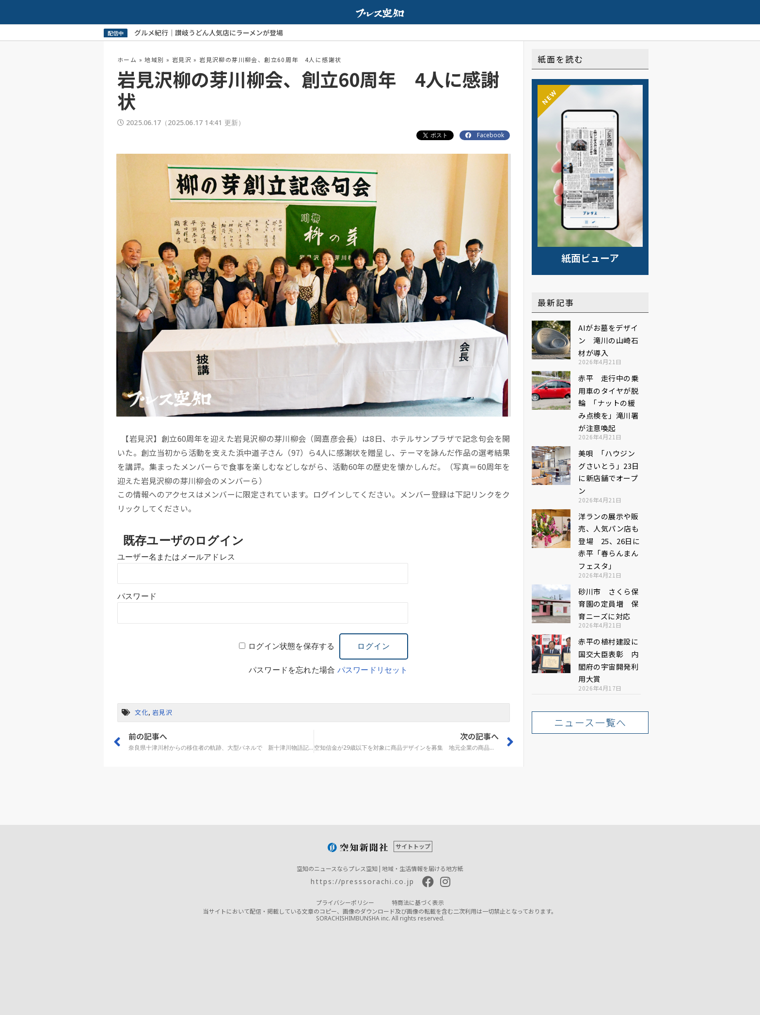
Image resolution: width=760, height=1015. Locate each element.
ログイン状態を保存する (291, 646)
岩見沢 (181, 59)
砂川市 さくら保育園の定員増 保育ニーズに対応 (608, 603)
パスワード (137, 596)
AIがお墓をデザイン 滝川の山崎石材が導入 (608, 339)
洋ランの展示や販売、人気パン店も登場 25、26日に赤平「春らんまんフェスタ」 (609, 541)
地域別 (154, 59)
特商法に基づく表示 (418, 902)
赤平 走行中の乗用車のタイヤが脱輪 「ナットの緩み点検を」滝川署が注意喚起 (608, 403)
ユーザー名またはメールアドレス (176, 557)
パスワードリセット (372, 670)
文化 (141, 712)
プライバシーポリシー (345, 902)
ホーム (127, 59)
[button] (590, 722)
